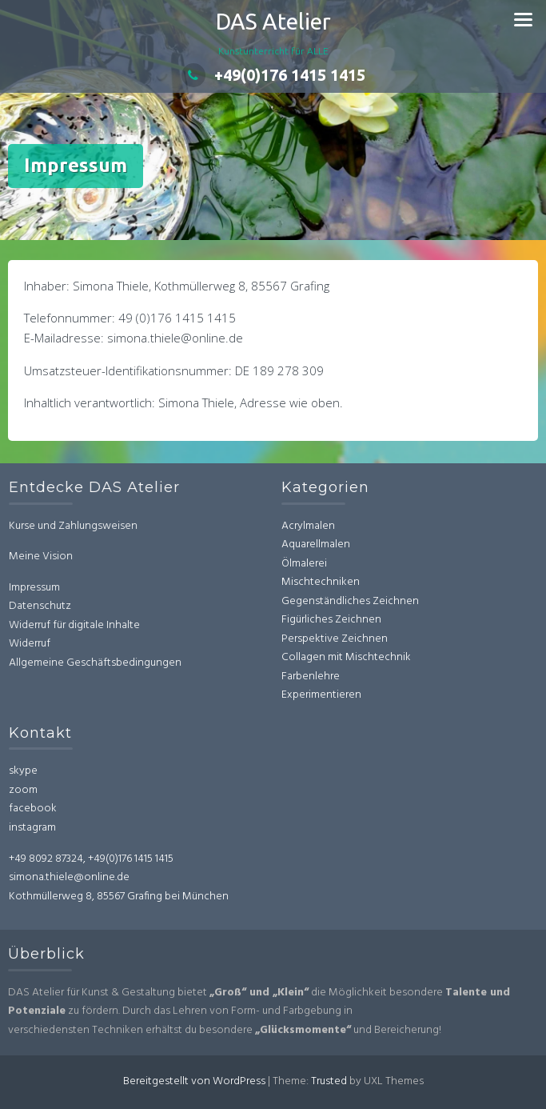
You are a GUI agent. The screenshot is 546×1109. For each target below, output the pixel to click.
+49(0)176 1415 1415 (273, 75)
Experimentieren (321, 689)
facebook (26, 808)
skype (16, 771)
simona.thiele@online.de (62, 877)
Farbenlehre (310, 671)
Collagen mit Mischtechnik (346, 652)
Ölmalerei (304, 558)
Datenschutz (45, 606)
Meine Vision (46, 556)
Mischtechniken (320, 576)
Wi (20, 625)
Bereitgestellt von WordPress (194, 1081)
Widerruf (35, 644)
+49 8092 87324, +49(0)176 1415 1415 (84, 859)
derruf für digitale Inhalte (86, 625)
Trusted (329, 1081)
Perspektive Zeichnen (334, 633)
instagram (26, 828)
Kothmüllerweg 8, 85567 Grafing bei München (112, 896)
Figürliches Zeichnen (331, 614)
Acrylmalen (308, 520)
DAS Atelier (273, 21)
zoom (16, 790)
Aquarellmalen (315, 539)
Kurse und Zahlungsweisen (78, 526)
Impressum (40, 588)
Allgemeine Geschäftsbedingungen (100, 663)
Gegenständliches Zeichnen (350, 596)
